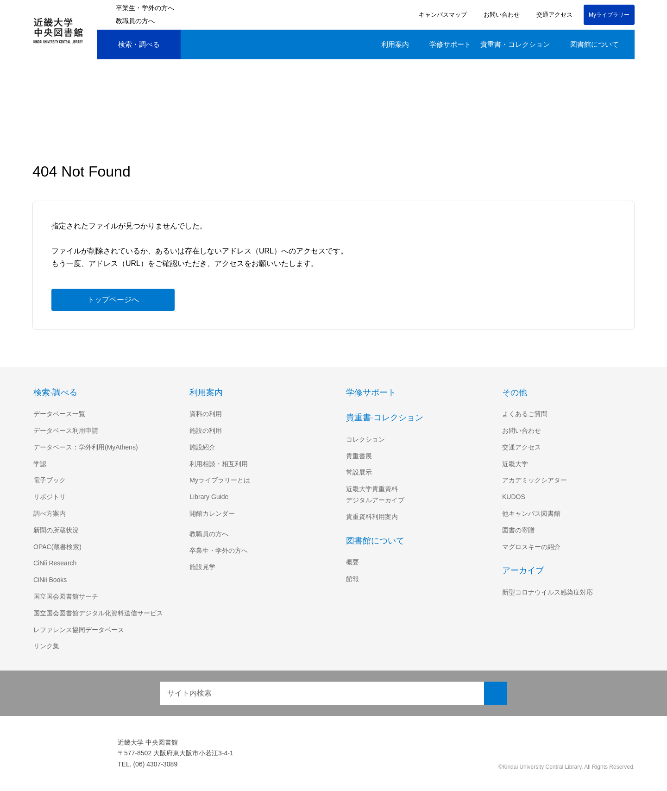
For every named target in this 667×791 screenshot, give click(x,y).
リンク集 (46, 646)
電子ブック (49, 480)
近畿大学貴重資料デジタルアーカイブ (375, 494)
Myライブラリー (609, 15)
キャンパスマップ (441, 14)
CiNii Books (51, 579)
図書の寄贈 (518, 530)
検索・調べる (132, 44)
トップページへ (113, 299)
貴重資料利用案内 (372, 516)
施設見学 (202, 566)
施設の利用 (205, 430)
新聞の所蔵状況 (56, 530)
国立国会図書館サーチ (65, 596)
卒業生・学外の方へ (145, 8)
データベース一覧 (59, 413)
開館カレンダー (212, 513)
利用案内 (395, 44)
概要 (352, 562)
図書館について (594, 44)
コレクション (365, 439)
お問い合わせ (500, 14)
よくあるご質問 (524, 413)
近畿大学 (515, 463)
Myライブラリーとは (219, 480)
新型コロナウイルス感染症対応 (547, 592)
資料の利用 (205, 413)
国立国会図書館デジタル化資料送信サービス (98, 613)
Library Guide (210, 496)
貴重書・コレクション (515, 44)
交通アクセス (553, 14)
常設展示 (359, 472)
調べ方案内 (49, 513)
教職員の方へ (135, 20)
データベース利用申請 (65, 430)
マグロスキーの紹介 (531, 546)
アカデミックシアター (534, 480)
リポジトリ (49, 496)
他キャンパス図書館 (531, 513)
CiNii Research (55, 563)
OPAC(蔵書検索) (57, 546)
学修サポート (450, 44)
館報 (352, 578)
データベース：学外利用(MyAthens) (86, 447)
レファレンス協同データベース (78, 629)
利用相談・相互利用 (218, 463)
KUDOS (513, 496)
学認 (39, 463)
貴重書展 (359, 456)
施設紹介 (202, 447)
